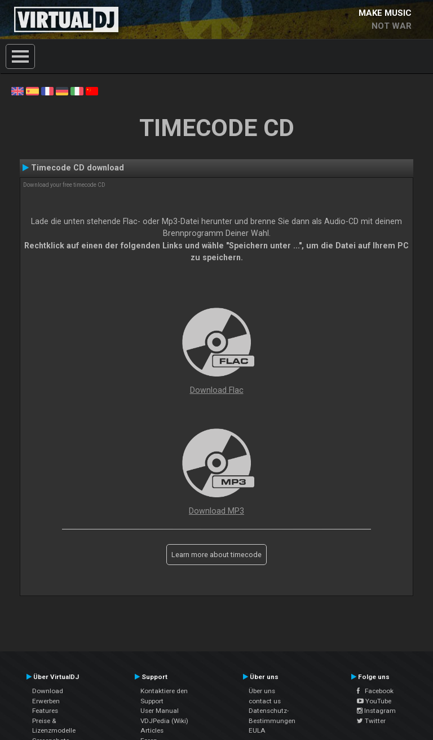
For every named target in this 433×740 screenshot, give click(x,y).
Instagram (376, 711)
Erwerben (46, 701)
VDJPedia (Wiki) (164, 721)
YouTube (374, 701)
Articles (152, 730)
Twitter (371, 721)
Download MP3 (216, 510)
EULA (257, 730)
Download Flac (217, 390)
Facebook (375, 691)
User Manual (159, 711)
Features (45, 711)
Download (47, 691)
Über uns (262, 691)
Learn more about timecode (216, 554)
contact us (265, 701)
